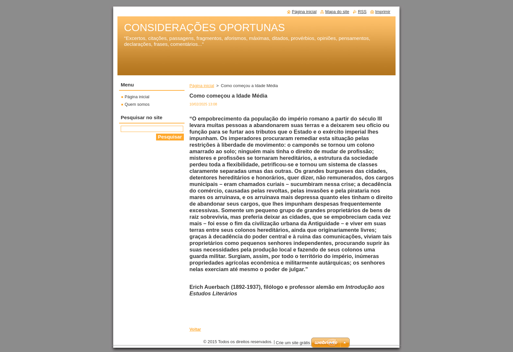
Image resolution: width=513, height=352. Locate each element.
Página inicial (201, 85)
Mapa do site (337, 11)
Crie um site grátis (293, 344)
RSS (362, 11)
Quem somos (137, 104)
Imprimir (382, 11)
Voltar (195, 329)
